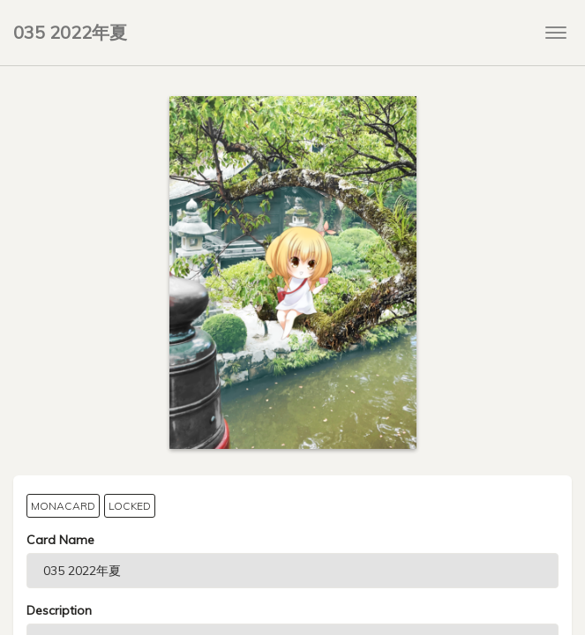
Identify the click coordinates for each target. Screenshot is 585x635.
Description (59, 610)
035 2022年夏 (70, 32)
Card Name (60, 540)
